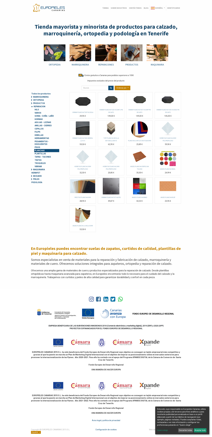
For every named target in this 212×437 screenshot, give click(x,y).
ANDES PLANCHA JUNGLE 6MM (83, 226)
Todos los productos (41, 93)
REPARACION (39, 106)
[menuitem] (105, 8)
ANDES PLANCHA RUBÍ (168, 197)
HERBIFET (35, 172)
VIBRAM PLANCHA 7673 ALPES (111, 197)
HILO (37, 109)
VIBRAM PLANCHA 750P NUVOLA (82, 112)
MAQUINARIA (157, 64)
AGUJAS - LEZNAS (43, 122)
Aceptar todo (200, 430)
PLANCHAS (40, 150)
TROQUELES (40, 163)
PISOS (37, 147)
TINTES (38, 160)
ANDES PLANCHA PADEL (167, 169)
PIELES (36, 179)
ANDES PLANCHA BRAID (139, 197)
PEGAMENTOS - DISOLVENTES (42, 143)
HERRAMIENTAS (42, 138)
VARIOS (38, 113)
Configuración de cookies (106, 429)
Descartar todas (185, 430)
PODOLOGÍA (36, 182)
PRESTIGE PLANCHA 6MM (82, 197)
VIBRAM (38, 166)
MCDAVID (37, 176)
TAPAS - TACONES (43, 157)
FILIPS (37, 132)
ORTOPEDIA (55, 64)
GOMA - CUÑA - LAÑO (44, 116)
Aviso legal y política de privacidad (106, 420)
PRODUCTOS (131, 64)
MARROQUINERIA (41, 97)
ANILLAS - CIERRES (43, 125)
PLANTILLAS (40, 153)
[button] (122, 88)
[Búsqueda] (111, 88)
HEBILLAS (39, 135)
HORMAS (39, 119)
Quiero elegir (162, 430)
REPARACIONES (106, 64)
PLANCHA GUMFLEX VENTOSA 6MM (139, 141)
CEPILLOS (39, 128)
